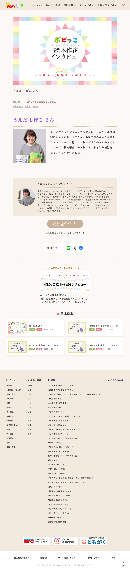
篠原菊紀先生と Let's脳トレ (60, 495)
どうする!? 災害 (54, 398)
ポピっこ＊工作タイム (57, 425)
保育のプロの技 (54, 442)
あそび (9, 385)
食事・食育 (10, 447)
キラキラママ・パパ (56, 412)
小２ (29, 398)
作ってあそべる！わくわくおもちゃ (62, 438)
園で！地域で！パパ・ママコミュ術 (62, 456)
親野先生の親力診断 (56, 517)
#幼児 (35, 106)
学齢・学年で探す (109, 5)
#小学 (28, 106)
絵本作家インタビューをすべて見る (63, 233)
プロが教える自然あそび (58, 420)
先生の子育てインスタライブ (60, 451)
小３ (29, 403)
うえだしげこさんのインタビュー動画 (64, 224)
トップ (52, 5)
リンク (116, 557)
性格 (8, 429)
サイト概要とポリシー (68, 557)
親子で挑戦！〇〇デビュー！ (60, 508)
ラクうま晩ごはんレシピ (58, 434)
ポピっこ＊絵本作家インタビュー (61, 429)
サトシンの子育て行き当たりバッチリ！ (64, 416)
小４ (29, 407)
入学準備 (10, 398)
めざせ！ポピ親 (54, 407)
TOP (123, 565)
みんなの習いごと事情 (57, 403)
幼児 (29, 434)
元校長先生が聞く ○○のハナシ (61, 447)
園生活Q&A (53, 460)
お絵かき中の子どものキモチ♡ (60, 390)
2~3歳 (30, 385)
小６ (29, 416)
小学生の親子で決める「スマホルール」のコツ (67, 482)
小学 (29, 390)
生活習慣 (10, 438)
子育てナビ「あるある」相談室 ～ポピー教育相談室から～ (72, 478)
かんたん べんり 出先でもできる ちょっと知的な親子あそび (74, 394)
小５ (29, 412)
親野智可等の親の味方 (57, 522)
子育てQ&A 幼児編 (56, 473)
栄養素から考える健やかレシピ (60, 491)
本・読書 (10, 434)
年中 (29, 420)
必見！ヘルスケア (55, 486)
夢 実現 (10, 412)
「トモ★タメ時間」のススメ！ (60, 385)
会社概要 (42, 557)
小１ (29, 394)
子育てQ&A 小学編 (56, 469)
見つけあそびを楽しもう (58, 504)
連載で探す (78, 5)
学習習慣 (10, 420)
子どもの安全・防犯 (56, 464)
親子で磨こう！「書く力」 (59, 513)
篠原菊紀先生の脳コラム (58, 500)
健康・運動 (10, 394)
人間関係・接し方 (13, 390)
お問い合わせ (96, 557)
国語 (8, 403)
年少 (29, 425)
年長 (29, 429)
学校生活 (10, 416)
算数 (8, 442)
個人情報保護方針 (19, 557)
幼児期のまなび (12, 425)
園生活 (9, 407)
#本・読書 (18, 106)
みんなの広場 (64, 5)
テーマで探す (92, 5)
